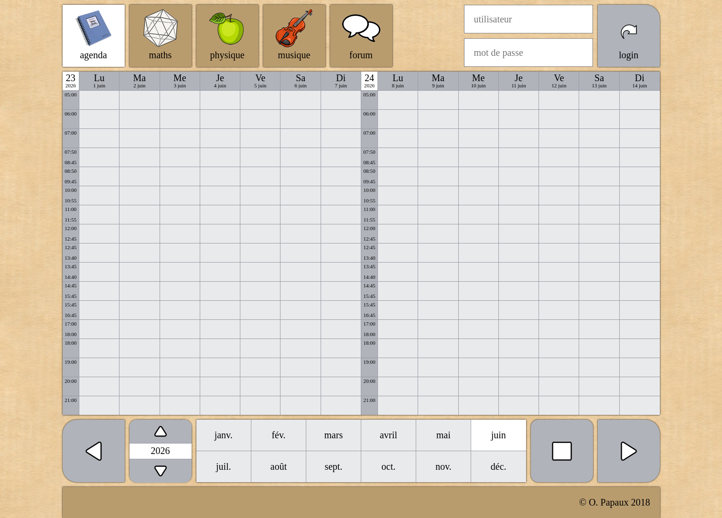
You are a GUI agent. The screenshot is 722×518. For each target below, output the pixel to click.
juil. (223, 466)
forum (361, 55)
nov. (443, 466)
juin (498, 435)
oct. (388, 466)
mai (443, 435)
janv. (224, 435)
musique (294, 55)
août (278, 466)
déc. (498, 466)
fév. (278, 435)
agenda (93, 55)
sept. (333, 466)
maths (160, 55)
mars (333, 435)
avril (389, 435)
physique (227, 55)
